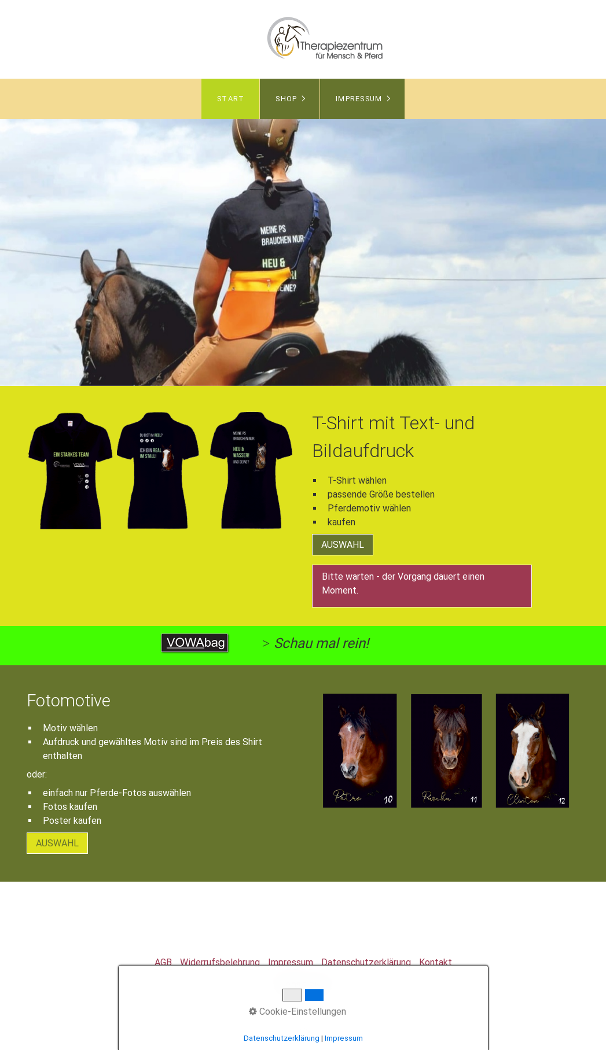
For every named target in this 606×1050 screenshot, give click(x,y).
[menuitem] (230, 99)
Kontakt (435, 962)
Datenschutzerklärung (366, 962)
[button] (342, 544)
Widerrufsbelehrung (220, 962)
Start (230, 98)
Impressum (359, 98)
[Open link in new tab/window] (195, 643)
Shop (286, 98)
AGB (163, 962)
